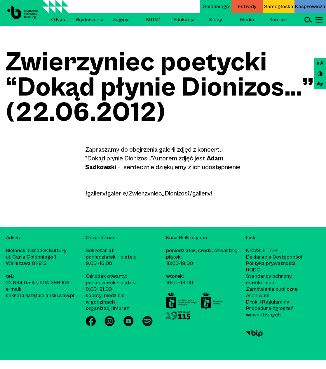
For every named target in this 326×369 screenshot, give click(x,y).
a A (320, 63)
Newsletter (262, 250)
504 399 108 (54, 283)
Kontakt (278, 20)
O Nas (58, 20)
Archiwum (258, 295)
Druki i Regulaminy (267, 302)
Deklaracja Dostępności (274, 257)
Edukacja (184, 20)
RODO (253, 270)
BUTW (153, 20)
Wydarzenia (90, 20)
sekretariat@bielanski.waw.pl (40, 295)
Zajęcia (121, 20)
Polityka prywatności (270, 263)
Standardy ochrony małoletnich (269, 279)
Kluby (215, 20)
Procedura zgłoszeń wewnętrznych (270, 311)
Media (247, 20)
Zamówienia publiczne (272, 289)
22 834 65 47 (21, 283)
